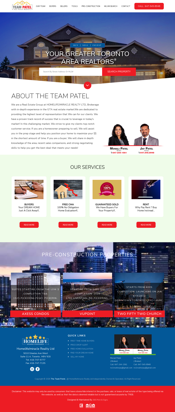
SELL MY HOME (77, 356)
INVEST (97, 45)
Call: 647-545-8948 (142, 364)
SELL (85, 45)
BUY (75, 45)
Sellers (63, 6)
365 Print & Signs (100, 400)
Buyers (52, 6)
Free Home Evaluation (82, 349)
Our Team (40, 6)
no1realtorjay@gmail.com (121, 367)
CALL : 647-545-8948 (149, 6)
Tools (75, 6)
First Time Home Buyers (82, 341)
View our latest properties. (87, 262)
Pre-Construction (91, 6)
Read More (29, 225)
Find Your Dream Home (82, 353)
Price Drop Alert (79, 345)
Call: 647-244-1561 (118, 364)
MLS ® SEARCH (110, 6)
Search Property (119, 71)
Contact (125, 6)
